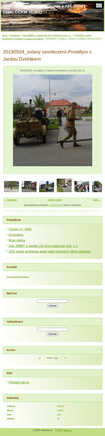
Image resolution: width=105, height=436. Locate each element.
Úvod (4, 35)
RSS (59, 430)
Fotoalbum (15, 35)
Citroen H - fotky (20, 229)
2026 (56, 358)
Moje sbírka (17, 240)
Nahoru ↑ (67, 430)
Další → (97, 200)
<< (40, 358)
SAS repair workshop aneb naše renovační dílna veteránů (49, 251)
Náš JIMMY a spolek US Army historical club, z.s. (47, 35)
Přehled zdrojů (19, 382)
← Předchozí (10, 200)
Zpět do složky (55, 200)
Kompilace (16, 234)
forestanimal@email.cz (18, 277)
